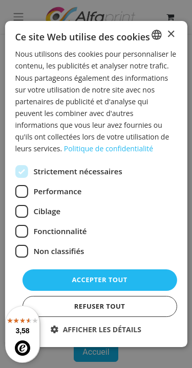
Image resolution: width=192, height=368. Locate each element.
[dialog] (96, 184)
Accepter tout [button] (99, 279)
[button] (96, 329)
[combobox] (157, 35)
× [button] (171, 34)
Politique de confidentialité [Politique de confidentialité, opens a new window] (108, 148)
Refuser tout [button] (99, 306)
